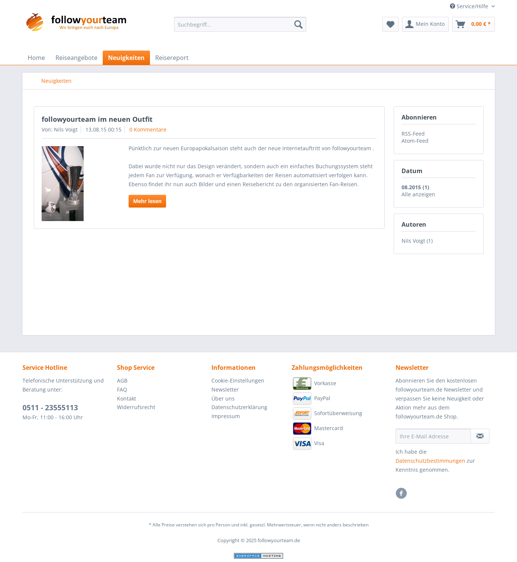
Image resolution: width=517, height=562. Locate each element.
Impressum (225, 416)
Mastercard (317, 428)
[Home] (36, 58)
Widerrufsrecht (136, 407)
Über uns (223, 398)
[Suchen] (298, 24)
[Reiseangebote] (76, 58)
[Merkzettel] (390, 24)
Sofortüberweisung (327, 413)
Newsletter (225, 389)
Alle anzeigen (418, 194)
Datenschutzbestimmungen (430, 460)
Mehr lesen (147, 201)
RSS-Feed (413, 133)
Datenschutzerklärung (239, 407)
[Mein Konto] (425, 24)
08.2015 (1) (415, 187)
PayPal (311, 398)
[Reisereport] (172, 58)
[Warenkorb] (473, 24)
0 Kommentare (147, 129)
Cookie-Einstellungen (237, 380)
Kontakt (126, 398)
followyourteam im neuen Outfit (97, 119)
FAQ (122, 389)
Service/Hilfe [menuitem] (470, 6)
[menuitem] (240, 28)
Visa (308, 443)
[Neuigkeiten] (126, 58)
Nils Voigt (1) (417, 240)
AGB (122, 380)
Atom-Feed (415, 140)
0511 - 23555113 (50, 408)
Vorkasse (314, 383)
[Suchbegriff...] (240, 24)
